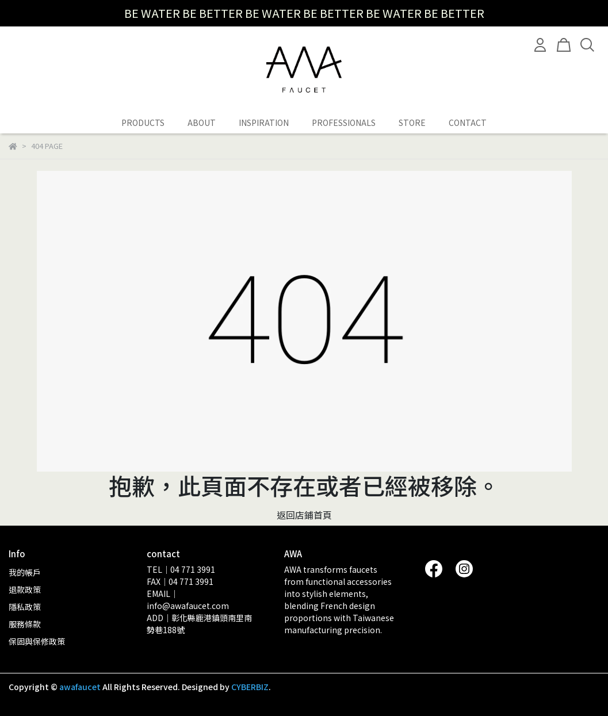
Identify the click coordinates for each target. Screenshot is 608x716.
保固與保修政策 (37, 641)
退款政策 (25, 589)
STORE (412, 122)
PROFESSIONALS (344, 122)
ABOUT (202, 122)
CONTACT (468, 122)
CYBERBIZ (250, 686)
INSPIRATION (264, 122)
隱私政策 (25, 606)
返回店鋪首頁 (304, 515)
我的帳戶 (25, 572)
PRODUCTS (143, 122)
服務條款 (25, 624)
